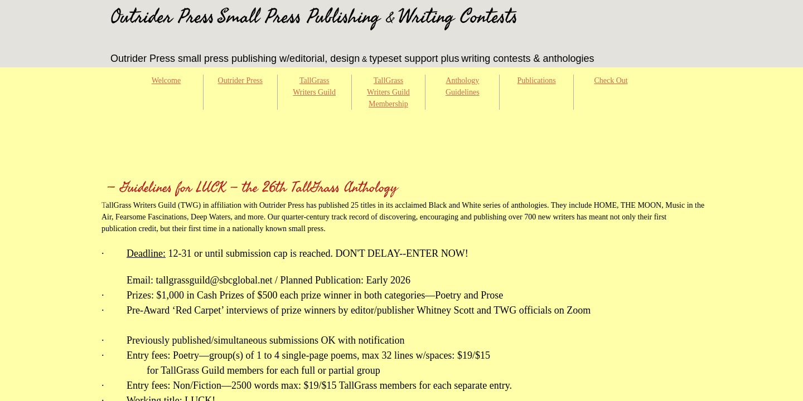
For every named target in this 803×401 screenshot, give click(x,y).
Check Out (610, 80)
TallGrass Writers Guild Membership (388, 92)
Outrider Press (240, 80)
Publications (536, 80)
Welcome (166, 80)
